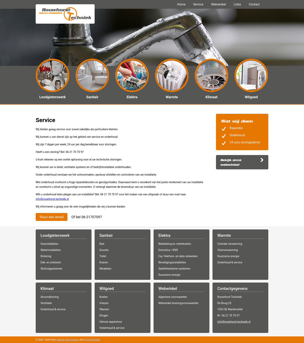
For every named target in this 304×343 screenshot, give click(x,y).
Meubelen (105, 268)
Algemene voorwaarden (172, 296)
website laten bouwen (67, 339)
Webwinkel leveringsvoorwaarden (178, 303)
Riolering (46, 256)
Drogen (103, 315)
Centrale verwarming (229, 243)
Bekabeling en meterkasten (174, 243)
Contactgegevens (232, 288)
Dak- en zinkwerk (51, 262)
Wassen (104, 309)
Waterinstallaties (51, 250)
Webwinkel (218, 4)
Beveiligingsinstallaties (172, 262)
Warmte (224, 235)
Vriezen (103, 303)
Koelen (103, 296)
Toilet (102, 256)
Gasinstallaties (49, 243)
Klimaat (47, 288)
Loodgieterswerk (55, 235)
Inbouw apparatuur (110, 321)
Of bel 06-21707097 (86, 217)
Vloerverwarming (227, 250)
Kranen (103, 262)
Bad (101, 243)
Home (181, 4)
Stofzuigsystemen (51, 268)
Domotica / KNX (168, 250)
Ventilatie (46, 303)
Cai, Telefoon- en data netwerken (178, 256)
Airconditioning (50, 296)
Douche (104, 250)
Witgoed (106, 288)
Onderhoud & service (229, 262)
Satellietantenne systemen (174, 268)
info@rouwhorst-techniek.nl (52, 199)
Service (198, 4)
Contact (254, 4)
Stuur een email (52, 217)
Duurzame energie (169, 274)
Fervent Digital (92, 339)
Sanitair (106, 235)
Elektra (164, 235)
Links (237, 4)
